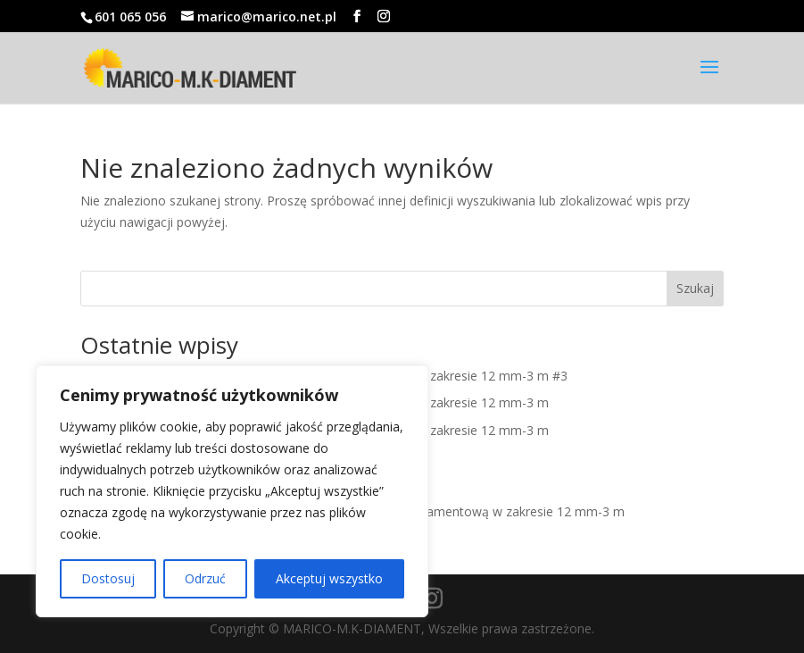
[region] (232, 491)
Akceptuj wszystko (329, 578)
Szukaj (695, 288)
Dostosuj (108, 578)
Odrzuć (205, 578)
